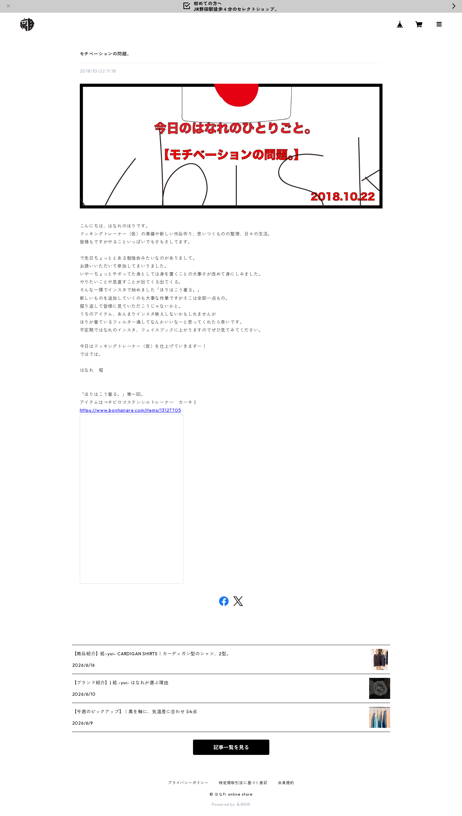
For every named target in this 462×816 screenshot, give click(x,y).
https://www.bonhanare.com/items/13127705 (130, 410)
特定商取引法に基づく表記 (243, 782)
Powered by (231, 804)
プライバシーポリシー (188, 782)
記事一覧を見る (231, 747)
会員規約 (286, 782)
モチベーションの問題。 (106, 54)
